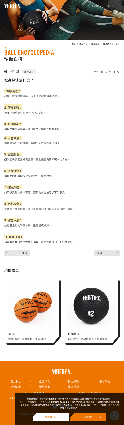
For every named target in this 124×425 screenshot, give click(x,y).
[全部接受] (88, 417)
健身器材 (95, 44)
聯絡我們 (44, 386)
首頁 (74, 44)
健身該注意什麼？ (111, 44)
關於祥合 (16, 381)
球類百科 (83, 44)
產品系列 (44, 381)
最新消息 (105, 381)
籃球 (11, 336)
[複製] (118, 71)
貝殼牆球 (73, 336)
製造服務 (73, 381)
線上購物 (73, 386)
